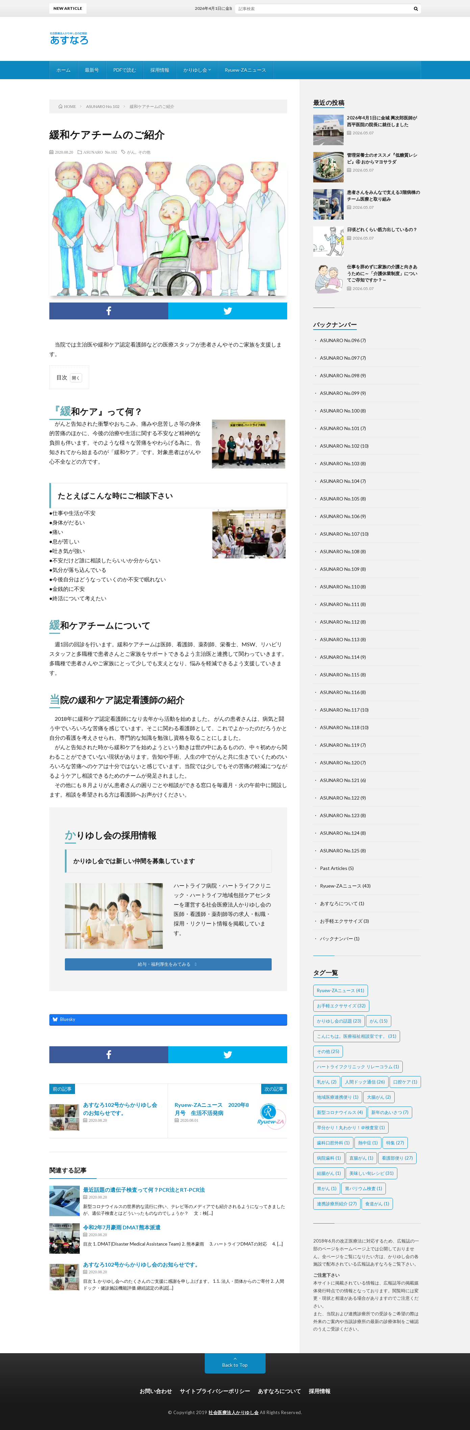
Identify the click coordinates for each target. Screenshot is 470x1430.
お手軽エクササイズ (341, 921)
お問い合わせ (156, 1391)
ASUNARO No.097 (340, 358)
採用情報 (159, 70)
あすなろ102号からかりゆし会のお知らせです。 (141, 1264)
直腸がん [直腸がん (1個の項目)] (361, 1158)
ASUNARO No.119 (340, 745)
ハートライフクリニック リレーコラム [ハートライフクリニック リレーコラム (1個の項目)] (358, 1066)
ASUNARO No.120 (340, 762)
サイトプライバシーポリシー (215, 1391)
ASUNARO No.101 (340, 428)
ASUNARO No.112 (340, 622)
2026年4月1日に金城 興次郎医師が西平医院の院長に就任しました (266, 8)
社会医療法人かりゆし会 (233, 1412)
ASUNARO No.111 (340, 604)
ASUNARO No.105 (340, 498)
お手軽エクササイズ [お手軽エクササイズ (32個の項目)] (341, 1005)
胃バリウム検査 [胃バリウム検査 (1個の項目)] (363, 1188)
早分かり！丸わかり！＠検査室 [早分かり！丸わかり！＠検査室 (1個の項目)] (351, 1127)
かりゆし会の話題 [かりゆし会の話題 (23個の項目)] (339, 1021)
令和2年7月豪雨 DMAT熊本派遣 (121, 1227)
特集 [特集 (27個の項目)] (395, 1142)
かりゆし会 (195, 70)
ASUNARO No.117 (340, 710)
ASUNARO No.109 (340, 569)
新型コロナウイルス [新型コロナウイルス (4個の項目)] (340, 1112)
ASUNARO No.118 (340, 727)
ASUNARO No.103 (340, 463)
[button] (168, 964)
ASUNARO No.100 (340, 411)
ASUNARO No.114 (340, 657)
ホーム (63, 70)
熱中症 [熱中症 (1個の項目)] (368, 1142)
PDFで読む (124, 70)
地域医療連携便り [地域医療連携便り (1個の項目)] (337, 1097)
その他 (144, 152)
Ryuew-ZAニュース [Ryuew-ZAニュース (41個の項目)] (340, 990)
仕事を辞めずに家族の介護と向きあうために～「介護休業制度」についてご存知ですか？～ (382, 273)
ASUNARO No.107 (340, 534)
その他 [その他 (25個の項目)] (328, 1051)
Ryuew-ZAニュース (245, 70)
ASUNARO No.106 (340, 516)
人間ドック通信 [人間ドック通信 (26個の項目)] (365, 1082)
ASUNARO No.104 (340, 481)
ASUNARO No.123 (340, 815)
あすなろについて (339, 903)
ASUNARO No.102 (100, 152)
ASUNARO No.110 (340, 586)
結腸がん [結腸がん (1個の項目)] (329, 1173)
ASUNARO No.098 (340, 375)
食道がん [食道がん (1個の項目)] (377, 1203)
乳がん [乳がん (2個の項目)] (327, 1082)
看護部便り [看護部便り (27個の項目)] (397, 1158)
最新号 (92, 70)
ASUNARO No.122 (340, 798)
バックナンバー (336, 938)
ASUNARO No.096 (340, 340)
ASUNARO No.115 (340, 674)
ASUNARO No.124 (340, 833)
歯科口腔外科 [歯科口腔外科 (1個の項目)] (333, 1142)
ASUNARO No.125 (340, 850)
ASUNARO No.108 (340, 551)
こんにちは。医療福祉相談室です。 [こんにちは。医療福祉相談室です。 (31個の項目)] (356, 1036)
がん (131, 152)
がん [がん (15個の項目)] (379, 1021)
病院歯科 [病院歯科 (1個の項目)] (329, 1158)
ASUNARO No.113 (340, 639)
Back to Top (235, 1365)
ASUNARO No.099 (340, 393)
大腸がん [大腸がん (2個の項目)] (379, 1097)
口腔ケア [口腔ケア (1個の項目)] (405, 1082)
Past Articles (333, 868)
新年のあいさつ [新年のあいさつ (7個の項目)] (390, 1112)
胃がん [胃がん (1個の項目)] (327, 1188)
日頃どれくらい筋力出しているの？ (382, 229)
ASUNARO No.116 (340, 692)
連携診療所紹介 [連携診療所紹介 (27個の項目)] (337, 1203)
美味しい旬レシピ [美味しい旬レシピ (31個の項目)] (371, 1173)
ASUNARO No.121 (340, 780)
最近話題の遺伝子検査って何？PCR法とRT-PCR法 (144, 1189)
